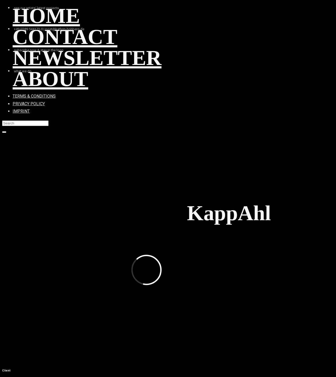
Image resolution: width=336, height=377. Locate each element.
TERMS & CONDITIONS (34, 96)
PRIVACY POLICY (29, 103)
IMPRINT (21, 111)
